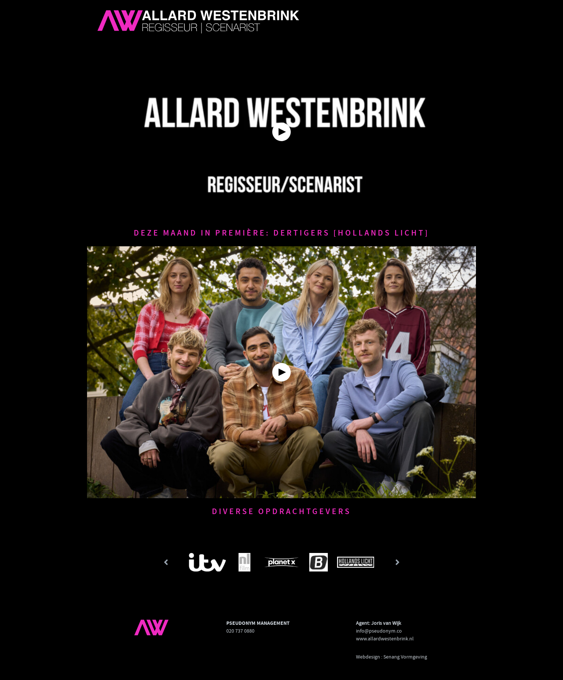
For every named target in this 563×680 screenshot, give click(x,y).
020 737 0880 (240, 630)
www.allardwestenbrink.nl (385, 638)
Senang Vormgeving (405, 656)
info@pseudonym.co (379, 630)
